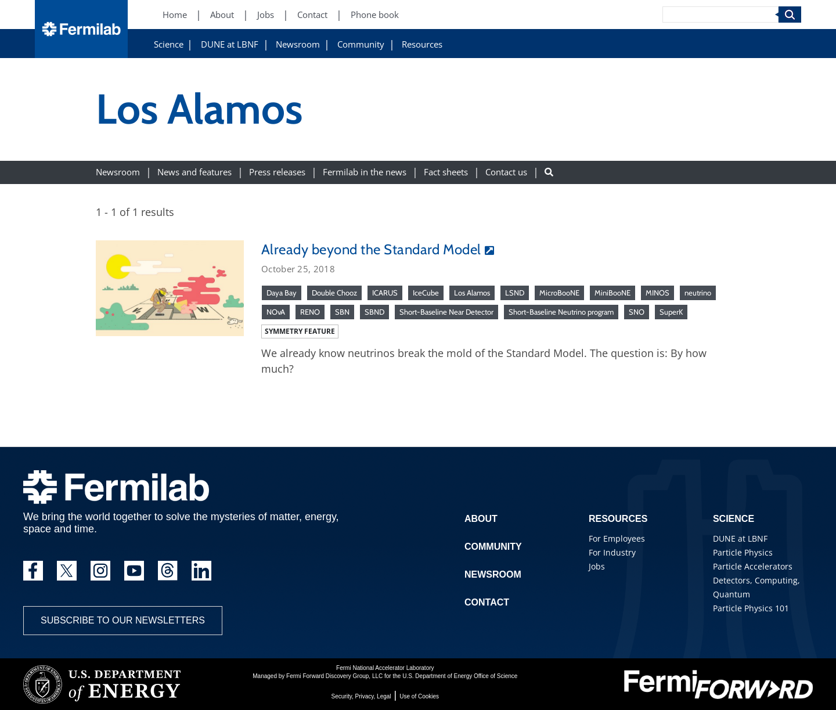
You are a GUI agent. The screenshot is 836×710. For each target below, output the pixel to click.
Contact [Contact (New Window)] (312, 14)
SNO (636, 311)
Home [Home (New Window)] (175, 14)
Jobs (597, 566)
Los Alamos (472, 292)
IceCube (426, 292)
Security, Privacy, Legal (361, 696)
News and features (194, 172)
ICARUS (385, 292)
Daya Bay (281, 292)
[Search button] (549, 172)
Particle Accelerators (752, 566)
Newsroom (298, 44)
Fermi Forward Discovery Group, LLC (334, 676)
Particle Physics (743, 552)
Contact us (506, 172)
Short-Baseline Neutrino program (561, 311)
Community (360, 44)
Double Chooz (334, 292)
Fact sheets (446, 172)
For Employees (617, 538)
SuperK (671, 311)
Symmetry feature (300, 331)
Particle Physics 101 (751, 608)
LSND (514, 292)
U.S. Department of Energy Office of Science (459, 676)
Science (168, 44)
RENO (310, 311)
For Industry (612, 552)
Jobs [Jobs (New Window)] (265, 14)
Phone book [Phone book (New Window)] (375, 14)
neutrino (697, 292)
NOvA (275, 311)
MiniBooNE (612, 292)
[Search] (720, 14)
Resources (422, 44)
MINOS (657, 292)
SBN (342, 311)
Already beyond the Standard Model (371, 249)
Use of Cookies (419, 696)
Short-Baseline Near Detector (446, 311)
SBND (374, 311)
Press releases (277, 172)
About (481, 519)
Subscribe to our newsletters (123, 620)
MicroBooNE (559, 292)
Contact (486, 602)
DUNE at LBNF (229, 44)
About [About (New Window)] (222, 14)
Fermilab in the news (364, 172)
